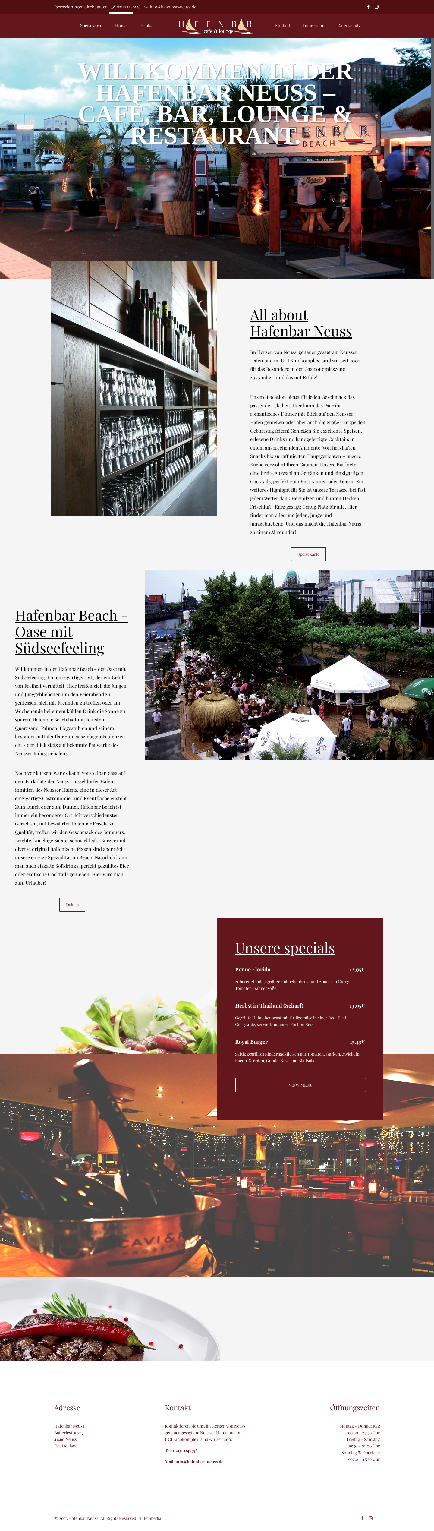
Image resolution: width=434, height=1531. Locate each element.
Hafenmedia (149, 1518)
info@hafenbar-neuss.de (173, 7)
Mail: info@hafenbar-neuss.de (194, 1461)
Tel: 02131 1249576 (181, 1450)
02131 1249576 (128, 7)
